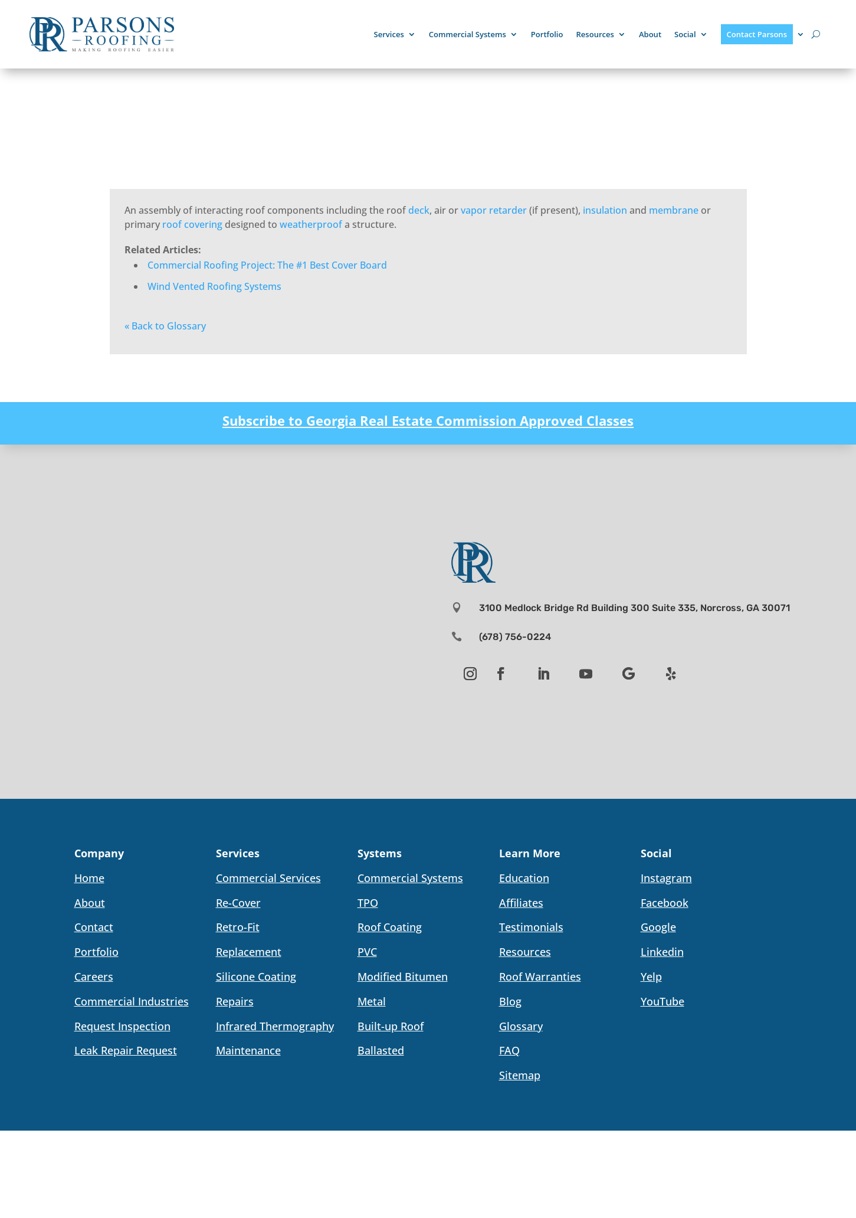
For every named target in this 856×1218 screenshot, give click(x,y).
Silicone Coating (256, 976)
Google (658, 927)
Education (524, 878)
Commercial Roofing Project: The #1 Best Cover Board (267, 265)
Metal (372, 1001)
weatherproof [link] (311, 224)
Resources (595, 34)
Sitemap (519, 1075)
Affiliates (521, 903)
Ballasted (381, 1050)
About (650, 34)
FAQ (509, 1050)
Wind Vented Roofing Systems (214, 286)
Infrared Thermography (275, 1026)
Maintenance (248, 1050)
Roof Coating (390, 927)
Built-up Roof (391, 1026)
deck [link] (418, 210)
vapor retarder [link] (494, 210)
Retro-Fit (238, 927)
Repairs (235, 1001)
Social (685, 34)
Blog (510, 1001)
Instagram (666, 878)
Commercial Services (268, 878)
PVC (367, 952)
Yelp (651, 976)
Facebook (664, 903)
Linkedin (662, 952)
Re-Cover (238, 903)
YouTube (662, 1001)
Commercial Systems (467, 34)
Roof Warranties (540, 976)
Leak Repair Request (125, 1050)
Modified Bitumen (403, 976)
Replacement (248, 952)
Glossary (521, 1026)
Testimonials (531, 927)
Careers (93, 976)
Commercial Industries (131, 1001)
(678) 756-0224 (515, 636)
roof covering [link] (192, 224)
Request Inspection (122, 1026)
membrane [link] (673, 210)
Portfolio (547, 34)
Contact (93, 927)
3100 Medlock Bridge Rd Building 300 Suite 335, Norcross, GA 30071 (634, 607)
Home (89, 878)
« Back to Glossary (165, 325)
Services (389, 34)
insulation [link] (605, 210)
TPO (368, 903)
